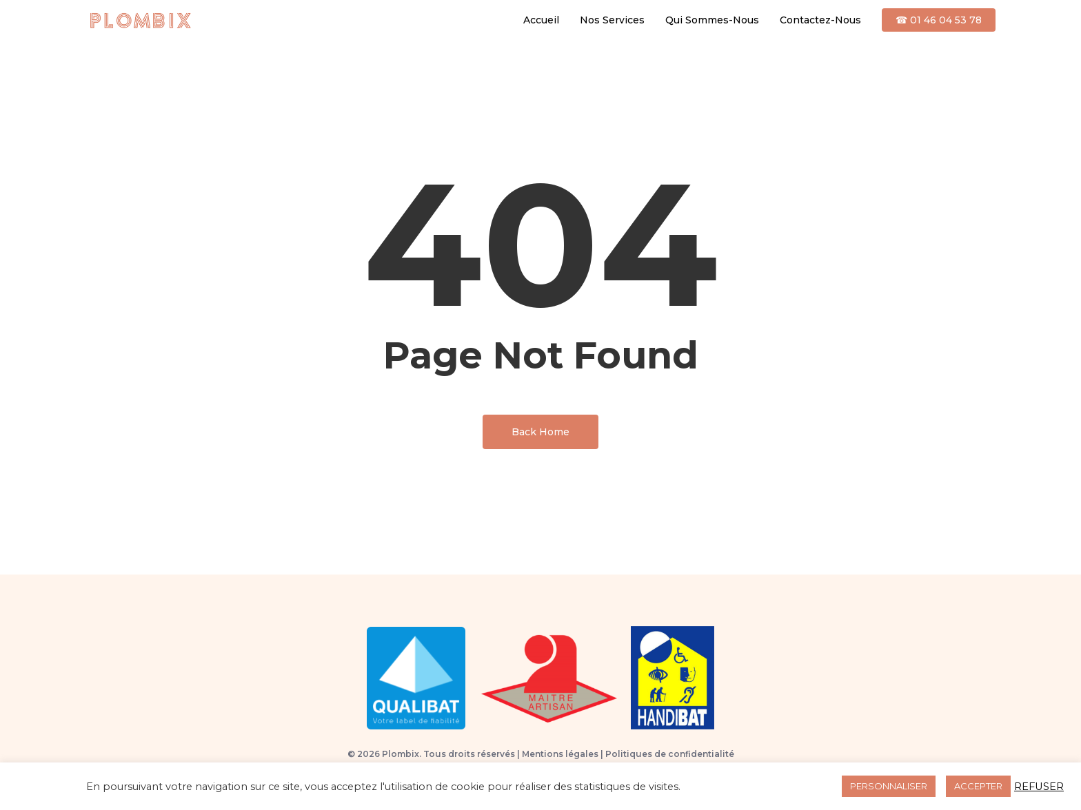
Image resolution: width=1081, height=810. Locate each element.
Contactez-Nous (820, 20)
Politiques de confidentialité (669, 754)
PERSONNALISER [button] (888, 785)
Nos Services (612, 20)
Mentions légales (560, 754)
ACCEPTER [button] (978, 785)
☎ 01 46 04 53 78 (939, 20)
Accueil (541, 20)
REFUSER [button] (1039, 786)
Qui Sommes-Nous (712, 20)
